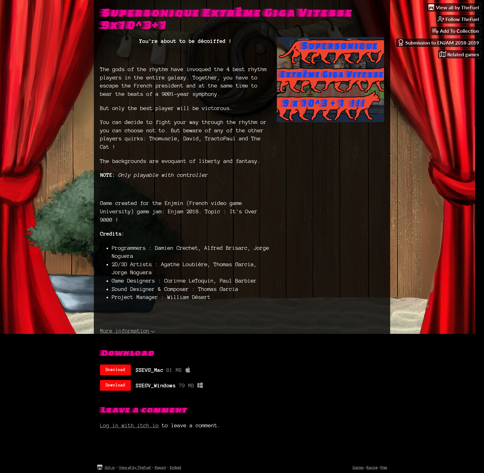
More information (127, 331)
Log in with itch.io (129, 425)
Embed (175, 467)
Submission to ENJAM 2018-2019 (438, 42)
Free (383, 467)
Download (115, 370)
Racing (372, 467)
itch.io (110, 467)
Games (358, 467)
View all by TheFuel (135, 467)
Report (160, 467)
